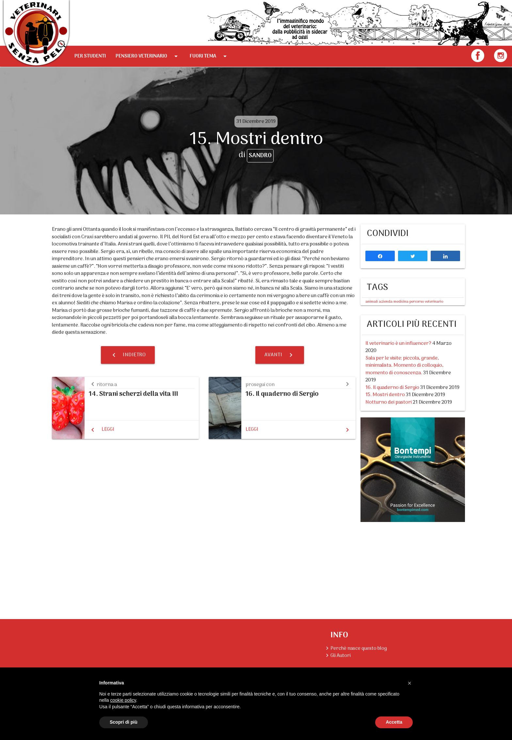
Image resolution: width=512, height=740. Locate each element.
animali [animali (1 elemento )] (371, 302)
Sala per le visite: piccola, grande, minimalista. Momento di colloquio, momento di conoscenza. (404, 365)
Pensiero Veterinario (148, 56)
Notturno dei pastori (388, 402)
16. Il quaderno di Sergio (392, 388)
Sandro (260, 155)
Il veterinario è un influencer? (398, 343)
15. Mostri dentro (385, 395)
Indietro (128, 355)
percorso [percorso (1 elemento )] (416, 302)
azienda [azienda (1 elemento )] (385, 302)
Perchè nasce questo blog (358, 648)
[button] (409, 683)
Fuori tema (209, 56)
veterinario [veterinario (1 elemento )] (434, 302)
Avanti (279, 355)
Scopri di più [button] (123, 722)
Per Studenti (90, 56)
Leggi (108, 429)
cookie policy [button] (123, 700)
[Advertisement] (412, 565)
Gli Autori (340, 656)
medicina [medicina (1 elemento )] (400, 302)
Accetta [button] (394, 722)
